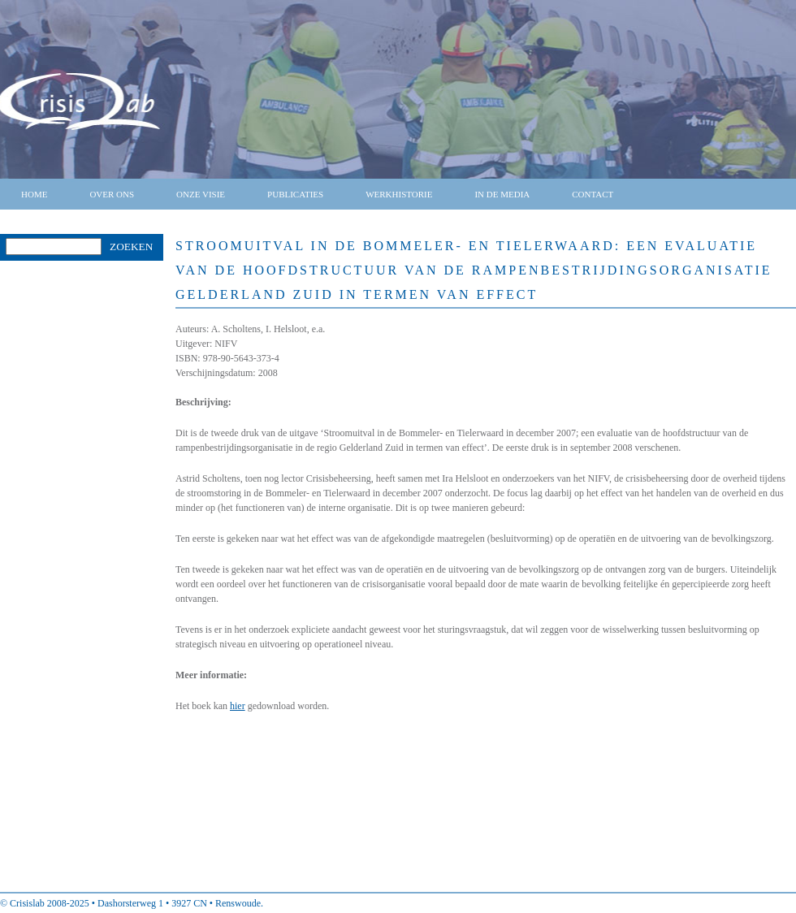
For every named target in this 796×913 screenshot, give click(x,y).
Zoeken (131, 246)
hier (237, 706)
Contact (592, 194)
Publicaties (295, 194)
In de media (502, 194)
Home (34, 194)
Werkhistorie (399, 194)
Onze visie (200, 194)
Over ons (111, 194)
